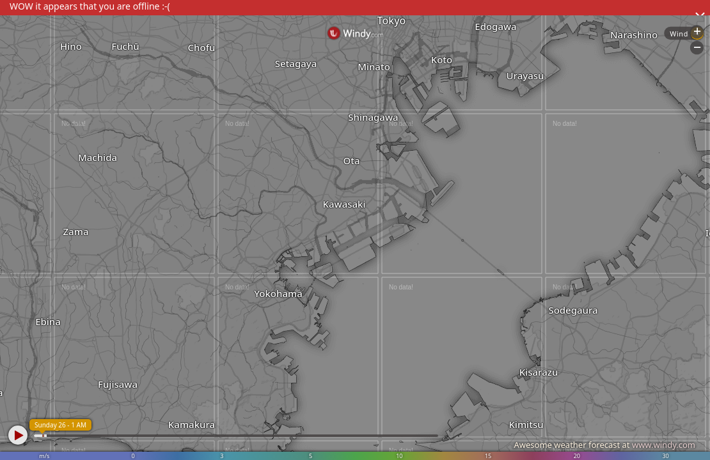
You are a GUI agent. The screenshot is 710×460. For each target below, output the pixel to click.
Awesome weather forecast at (604, 444)
